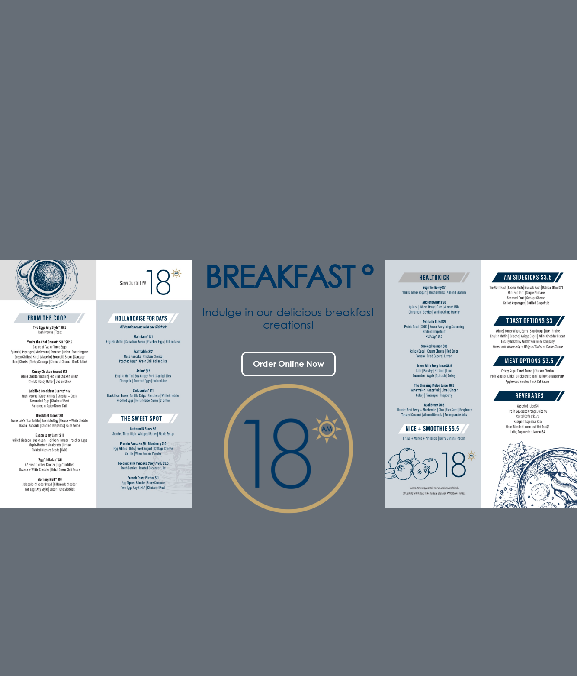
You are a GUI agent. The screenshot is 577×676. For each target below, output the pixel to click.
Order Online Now (288, 364)
